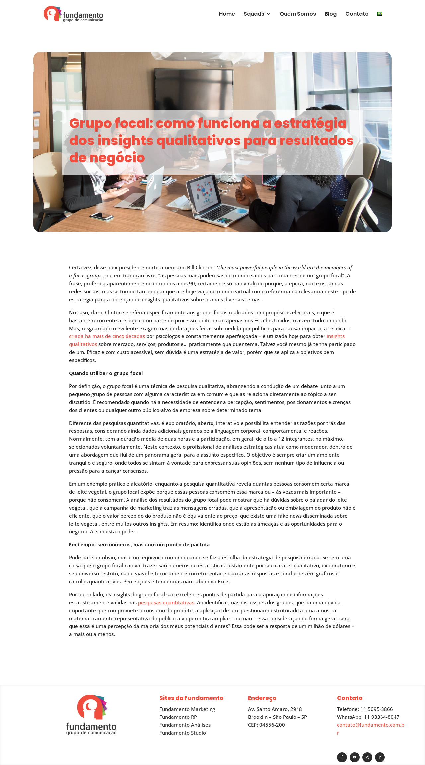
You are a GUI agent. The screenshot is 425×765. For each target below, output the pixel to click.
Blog (331, 15)
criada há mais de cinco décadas (107, 336)
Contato (357, 15)
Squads (254, 15)
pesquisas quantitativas (166, 602)
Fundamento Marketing (187, 709)
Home (227, 15)
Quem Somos (298, 15)
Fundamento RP (178, 717)
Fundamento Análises (185, 724)
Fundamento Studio (182, 732)
